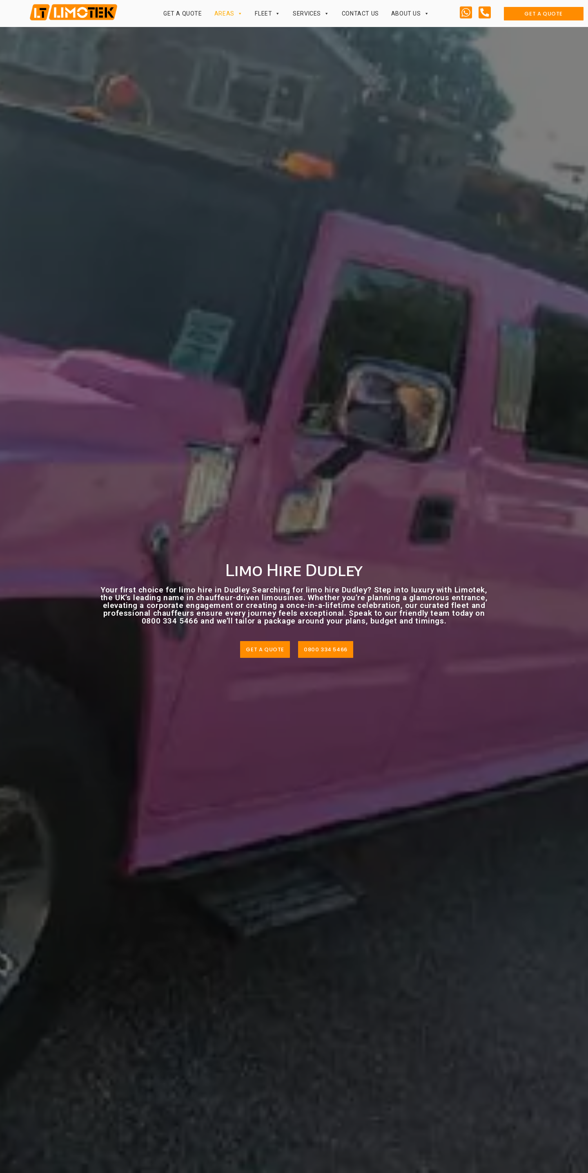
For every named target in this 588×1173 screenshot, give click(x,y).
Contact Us (360, 13)
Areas (228, 13)
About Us (410, 13)
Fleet (268, 13)
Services (311, 13)
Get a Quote (182, 13)
